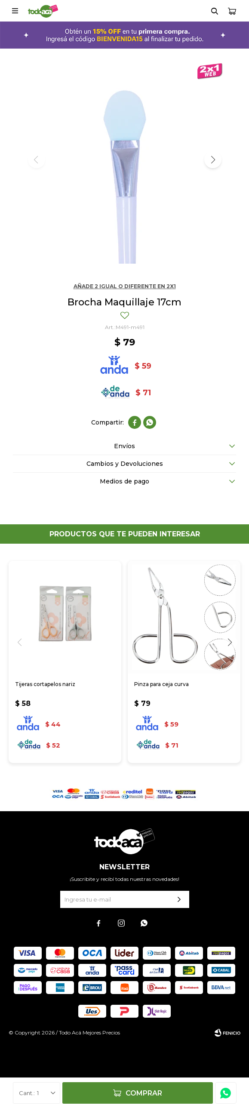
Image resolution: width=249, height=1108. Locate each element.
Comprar (144, 1093)
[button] (212, 159)
